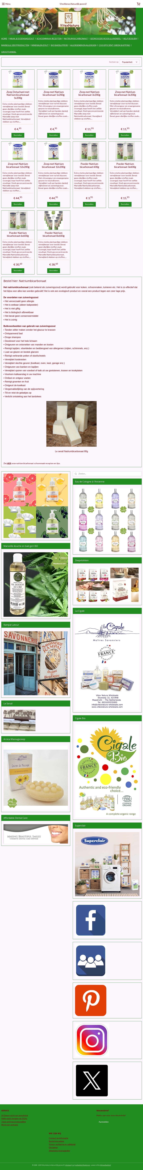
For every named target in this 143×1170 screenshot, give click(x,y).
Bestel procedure (56, 1141)
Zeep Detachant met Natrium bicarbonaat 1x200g (17, 94)
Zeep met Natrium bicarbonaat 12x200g (17, 165)
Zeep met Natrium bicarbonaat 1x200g (54, 93)
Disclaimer (53, 1147)
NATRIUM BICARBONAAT (76, 38)
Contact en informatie (58, 1138)
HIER (9, 463)
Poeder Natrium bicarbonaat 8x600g (54, 234)
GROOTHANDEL (8, 52)
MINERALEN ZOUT (40, 45)
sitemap (68, 1165)
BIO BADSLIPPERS (59, 45)
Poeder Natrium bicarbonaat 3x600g (125, 165)
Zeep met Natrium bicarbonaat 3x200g (89, 93)
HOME (4, 38)
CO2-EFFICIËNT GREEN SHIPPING (114, 45)
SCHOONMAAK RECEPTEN (49, 38)
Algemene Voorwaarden (59, 1150)
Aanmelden (104, 1121)
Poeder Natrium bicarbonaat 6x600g (18, 234)
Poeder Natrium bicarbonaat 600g (89, 165)
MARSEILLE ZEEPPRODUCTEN (15, 45)
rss (73, 1165)
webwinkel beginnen (82, 1165)
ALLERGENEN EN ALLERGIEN (83, 45)
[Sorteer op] (129, 62)
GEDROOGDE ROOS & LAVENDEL (105, 38)
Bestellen (18, 135)
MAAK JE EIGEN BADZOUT (21, 38)
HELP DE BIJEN (130, 38)
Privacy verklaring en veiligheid (62, 1144)
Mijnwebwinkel (105, 1165)
